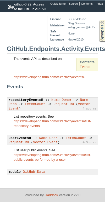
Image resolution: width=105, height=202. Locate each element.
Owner (67, 100)
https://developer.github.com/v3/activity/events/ (49, 77)
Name (55, 100)
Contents (87, 3)
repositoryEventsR (26, 100)
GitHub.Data (34, 172)
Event (14, 108)
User (53, 138)
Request (60, 104)
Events (85, 67)
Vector (84, 104)
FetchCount (35, 104)
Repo (13, 104)
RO (72, 104)
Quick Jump (57, 3)
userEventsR (20, 138)
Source (73, 3)
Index (99, 3)
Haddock (51, 195)
